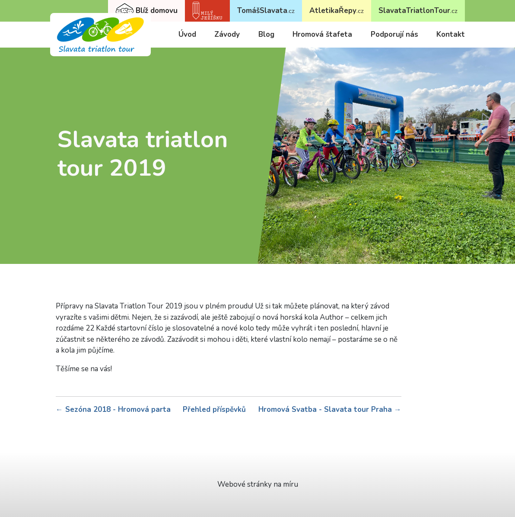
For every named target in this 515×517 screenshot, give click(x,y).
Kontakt (450, 34)
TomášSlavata (266, 11)
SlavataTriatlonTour (418, 11)
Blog (266, 34)
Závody (227, 34)
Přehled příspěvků (214, 409)
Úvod (187, 34)
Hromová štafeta (322, 34)
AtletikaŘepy (336, 11)
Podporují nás (394, 34)
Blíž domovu (146, 11)
